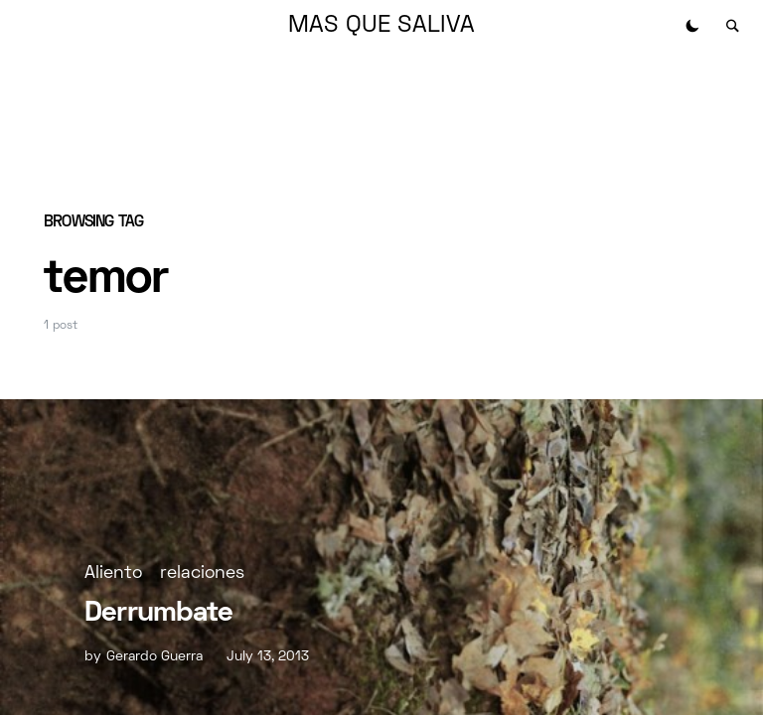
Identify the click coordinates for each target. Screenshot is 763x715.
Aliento (113, 573)
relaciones (202, 573)
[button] (692, 26)
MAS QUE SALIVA (381, 26)
